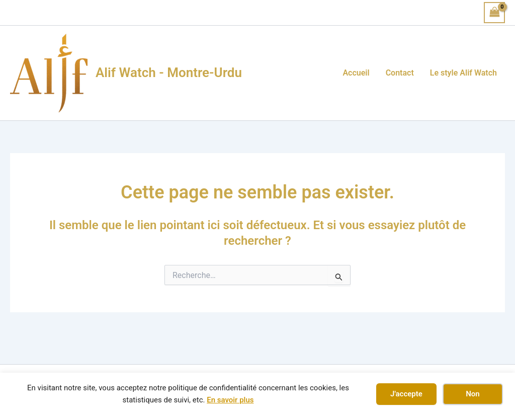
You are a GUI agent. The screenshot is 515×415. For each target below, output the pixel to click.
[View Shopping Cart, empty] (494, 12)
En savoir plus (230, 399)
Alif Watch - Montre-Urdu (169, 72)
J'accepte (406, 393)
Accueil (355, 73)
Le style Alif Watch (463, 73)
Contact (400, 73)
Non (472, 393)
